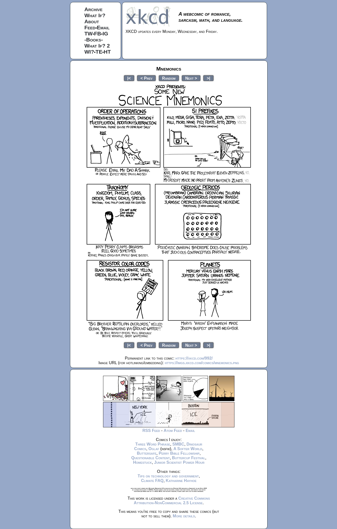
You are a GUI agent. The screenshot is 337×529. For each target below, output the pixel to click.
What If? (94, 15)
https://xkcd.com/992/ (194, 358)
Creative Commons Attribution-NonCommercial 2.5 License (172, 500)
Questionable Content (150, 458)
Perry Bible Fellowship (179, 453)
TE (98, 52)
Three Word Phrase (152, 444)
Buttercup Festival (188, 458)
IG (105, 33)
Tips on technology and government (168, 476)
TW (88, 33)
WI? (89, 52)
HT (107, 52)
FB (97, 33)
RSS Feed (151, 430)
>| (208, 78)
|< (129, 78)
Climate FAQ (152, 480)
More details (184, 516)
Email (103, 27)
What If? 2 (97, 46)
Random (169, 78)
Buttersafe (147, 453)
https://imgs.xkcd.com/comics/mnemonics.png (202, 363)
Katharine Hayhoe (181, 480)
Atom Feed (173, 430)
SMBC (178, 444)
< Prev (146, 78)
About (91, 21)
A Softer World (187, 449)
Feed (89, 27)
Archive (93, 9)
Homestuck (142, 462)
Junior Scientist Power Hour (179, 462)
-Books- (93, 39)
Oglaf (154, 449)
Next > (191, 78)
